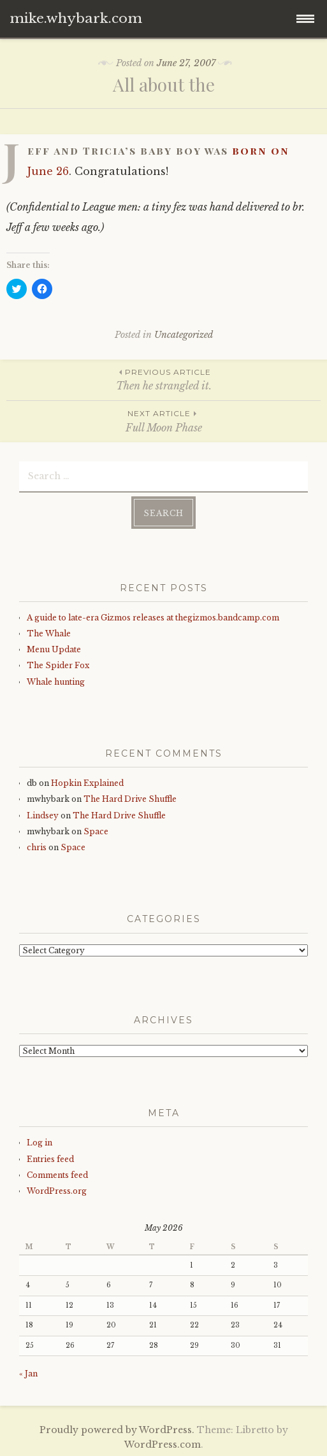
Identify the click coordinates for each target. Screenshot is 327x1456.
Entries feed (50, 1159)
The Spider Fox (58, 665)
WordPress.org (57, 1191)
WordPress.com (162, 1444)
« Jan (28, 1373)
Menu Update (54, 649)
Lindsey (43, 815)
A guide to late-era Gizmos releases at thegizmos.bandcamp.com (153, 617)
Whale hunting (56, 682)
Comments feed (57, 1175)
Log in (39, 1142)
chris (37, 847)
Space (96, 831)
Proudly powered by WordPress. (117, 1430)
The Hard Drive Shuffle (130, 799)
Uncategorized (183, 334)
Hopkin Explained (87, 783)
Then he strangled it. (163, 379)
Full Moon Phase (163, 420)
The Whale (49, 633)
